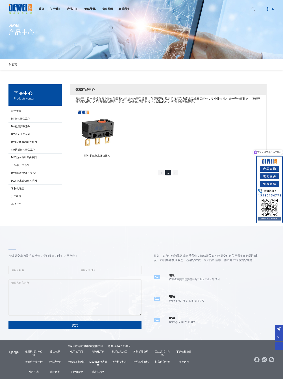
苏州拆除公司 (141, 351)
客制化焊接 (17, 188)
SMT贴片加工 (119, 351)
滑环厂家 (34, 371)
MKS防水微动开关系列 (24, 157)
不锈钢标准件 (183, 351)
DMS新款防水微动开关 (97, 155)
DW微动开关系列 (20, 126)
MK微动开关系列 (20, 118)
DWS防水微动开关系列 (24, 180)
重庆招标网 (98, 371)
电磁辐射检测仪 (76, 361)
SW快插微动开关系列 (23, 149)
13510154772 (196, 300)
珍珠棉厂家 (98, 351)
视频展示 (107, 9)
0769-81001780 (178, 300)
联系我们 (124, 9)
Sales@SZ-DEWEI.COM (182, 322)
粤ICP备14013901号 (119, 346)
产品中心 (73, 9)
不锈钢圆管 (76, 371)
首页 (41, 9)
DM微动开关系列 (20, 134)
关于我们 (55, 9)
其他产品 (16, 203)
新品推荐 (16, 110)
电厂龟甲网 (76, 351)
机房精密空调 (162, 361)
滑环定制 (55, 371)
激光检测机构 (119, 361)
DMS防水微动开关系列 (24, 141)
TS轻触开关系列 (20, 165)
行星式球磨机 (141, 361)
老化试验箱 (55, 361)
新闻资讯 (90, 9)
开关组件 (16, 196)
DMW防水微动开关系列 (24, 172)
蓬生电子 (55, 351)
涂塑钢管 (184, 361)
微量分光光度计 (34, 361)
